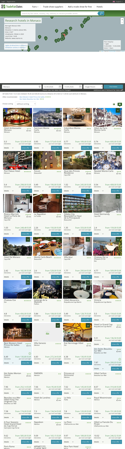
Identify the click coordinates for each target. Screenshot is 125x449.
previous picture (4, 117)
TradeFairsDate (11, 6)
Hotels (100, 6)
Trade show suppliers (53, 6)
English (119, 2)
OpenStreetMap (112, 51)
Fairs (35, 6)
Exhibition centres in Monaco (15, 47)
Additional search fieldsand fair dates (107, 90)
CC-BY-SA (122, 51)
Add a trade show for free (80, 6)
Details (8, 148)
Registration (11, 2)
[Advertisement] (62, 67)
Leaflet (102, 51)
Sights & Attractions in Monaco (16, 45)
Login (3, 2)
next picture (31, 117)
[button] (61, 35)
